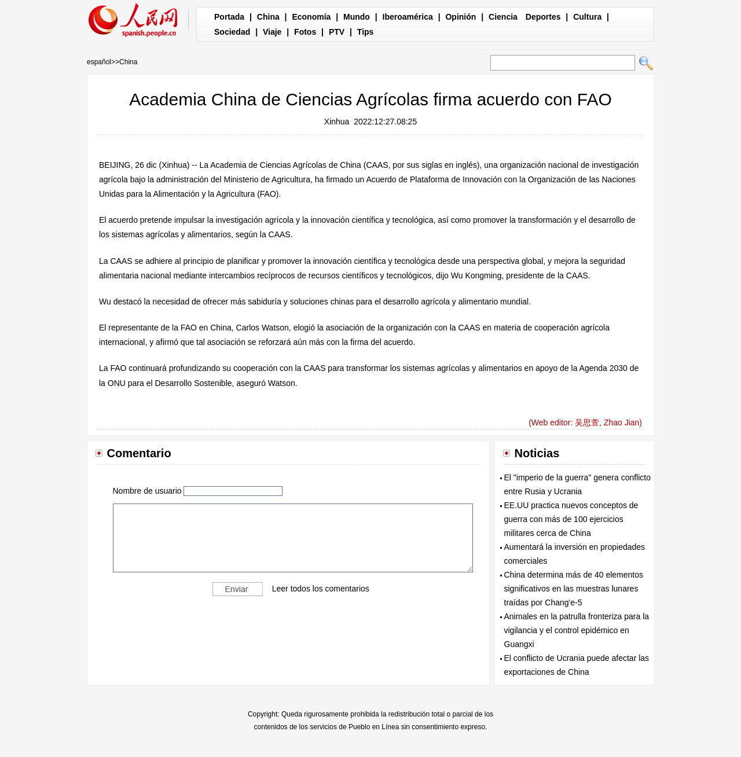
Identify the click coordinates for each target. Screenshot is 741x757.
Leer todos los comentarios (320, 588)
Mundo (356, 16)
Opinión (460, 16)
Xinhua (337, 121)
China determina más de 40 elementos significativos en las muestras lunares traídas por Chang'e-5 (573, 588)
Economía (311, 16)
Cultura (587, 16)
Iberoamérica (408, 16)
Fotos (305, 31)
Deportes (543, 16)
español (99, 62)
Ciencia (503, 16)
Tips (365, 31)
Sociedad (232, 31)
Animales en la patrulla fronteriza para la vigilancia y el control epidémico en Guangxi (577, 630)
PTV (336, 31)
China (268, 16)
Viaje (272, 31)
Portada (229, 16)
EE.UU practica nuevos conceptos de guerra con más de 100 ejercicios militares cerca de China (571, 519)
